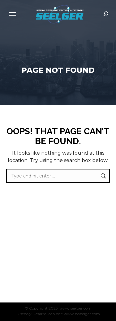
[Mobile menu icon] (12, 14)
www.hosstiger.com (82, 313)
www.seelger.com (75, 308)
